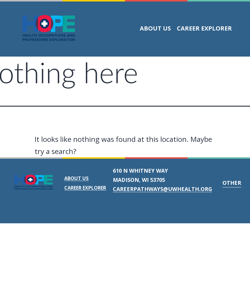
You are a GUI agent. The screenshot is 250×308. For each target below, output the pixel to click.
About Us (155, 28)
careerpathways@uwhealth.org (162, 188)
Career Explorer (204, 28)
